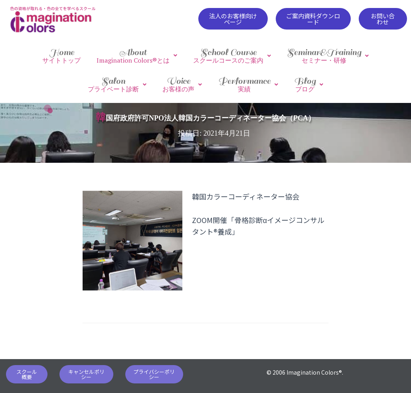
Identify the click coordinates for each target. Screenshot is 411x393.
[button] (232, 19)
